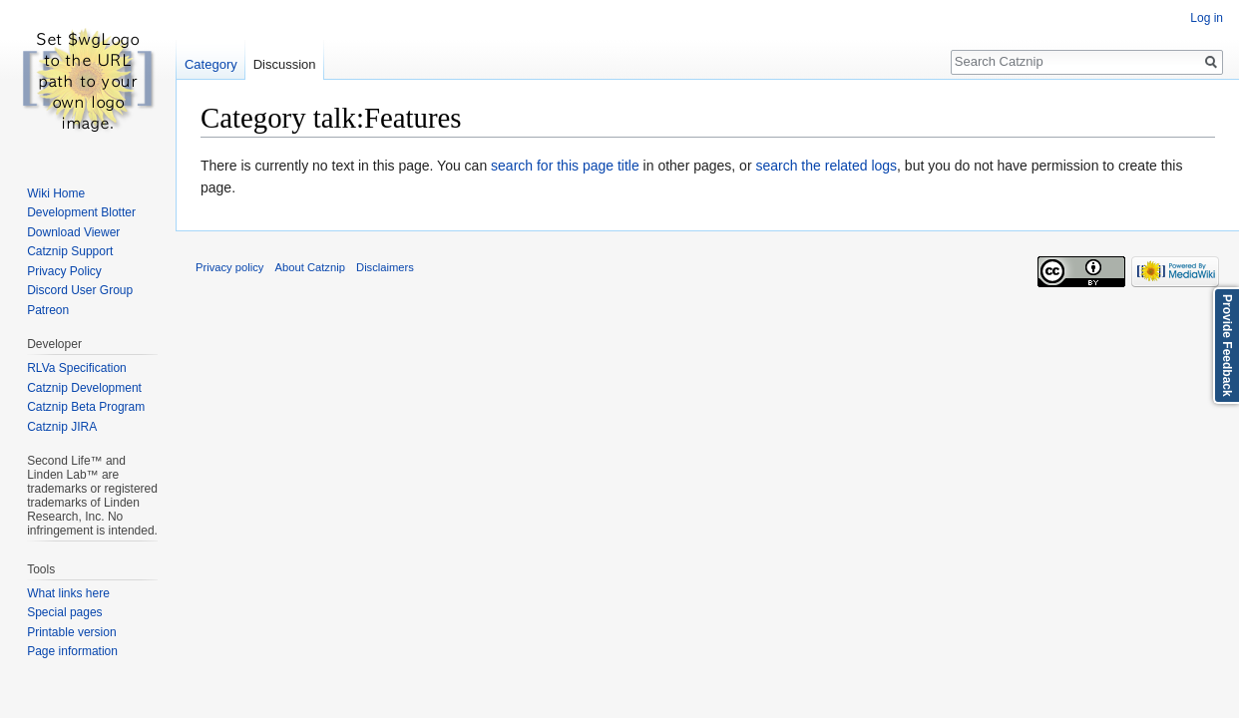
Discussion (284, 64)
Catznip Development (84, 388)
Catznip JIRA (62, 427)
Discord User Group (80, 290)
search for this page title (565, 166)
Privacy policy (229, 267)
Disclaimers (385, 267)
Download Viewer (73, 232)
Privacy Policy (64, 271)
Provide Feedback (1227, 345)
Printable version (71, 632)
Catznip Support (70, 251)
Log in (1206, 18)
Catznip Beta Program (86, 407)
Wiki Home (56, 193)
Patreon (48, 310)
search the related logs (826, 166)
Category (211, 64)
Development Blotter (81, 212)
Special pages (64, 612)
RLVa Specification (77, 368)
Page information (72, 651)
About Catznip (310, 267)
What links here (68, 593)
